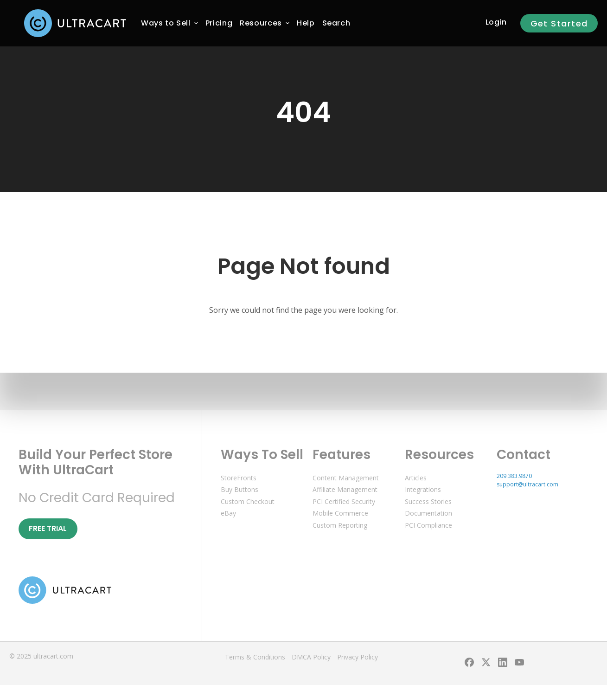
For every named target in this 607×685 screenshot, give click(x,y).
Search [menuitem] (336, 23)
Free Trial (48, 528)
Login (496, 22)
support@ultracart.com (527, 484)
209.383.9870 (514, 476)
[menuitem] (166, 23)
